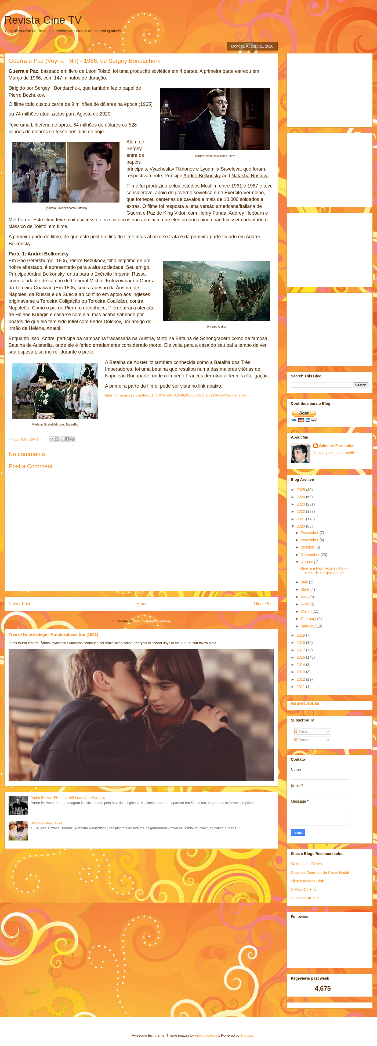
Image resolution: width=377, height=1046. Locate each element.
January (308, 626)
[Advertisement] (331, 88)
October (308, 547)
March (307, 611)
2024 (301, 497)
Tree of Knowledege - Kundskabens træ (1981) (53, 634)
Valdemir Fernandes (336, 445)
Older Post (264, 603)
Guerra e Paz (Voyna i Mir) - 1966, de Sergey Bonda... (323, 570)
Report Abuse (305, 703)
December (310, 533)
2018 (301, 642)
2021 (301, 519)
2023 (301, 504)
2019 (301, 635)
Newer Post (19, 603)
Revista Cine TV (43, 20)
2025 (301, 490)
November (310, 540)
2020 (301, 526)
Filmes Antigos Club (307, 881)
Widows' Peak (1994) (47, 823)
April (305, 604)
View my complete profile (334, 453)
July (305, 582)
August (307, 562)
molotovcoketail (207, 1035)
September (310, 555)
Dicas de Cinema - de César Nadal (320, 872)
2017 (301, 650)
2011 (301, 686)
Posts (301, 731)
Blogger (246, 1035)
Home (142, 603)
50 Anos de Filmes (306, 864)
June (305, 589)
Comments (305, 740)
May (305, 597)
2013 (301, 672)
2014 (301, 664)
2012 (301, 679)
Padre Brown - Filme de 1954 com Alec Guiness (68, 798)
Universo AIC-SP (305, 898)
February (309, 618)
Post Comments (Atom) (152, 621)
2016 (301, 657)
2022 (301, 511)
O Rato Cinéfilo (303, 889)
